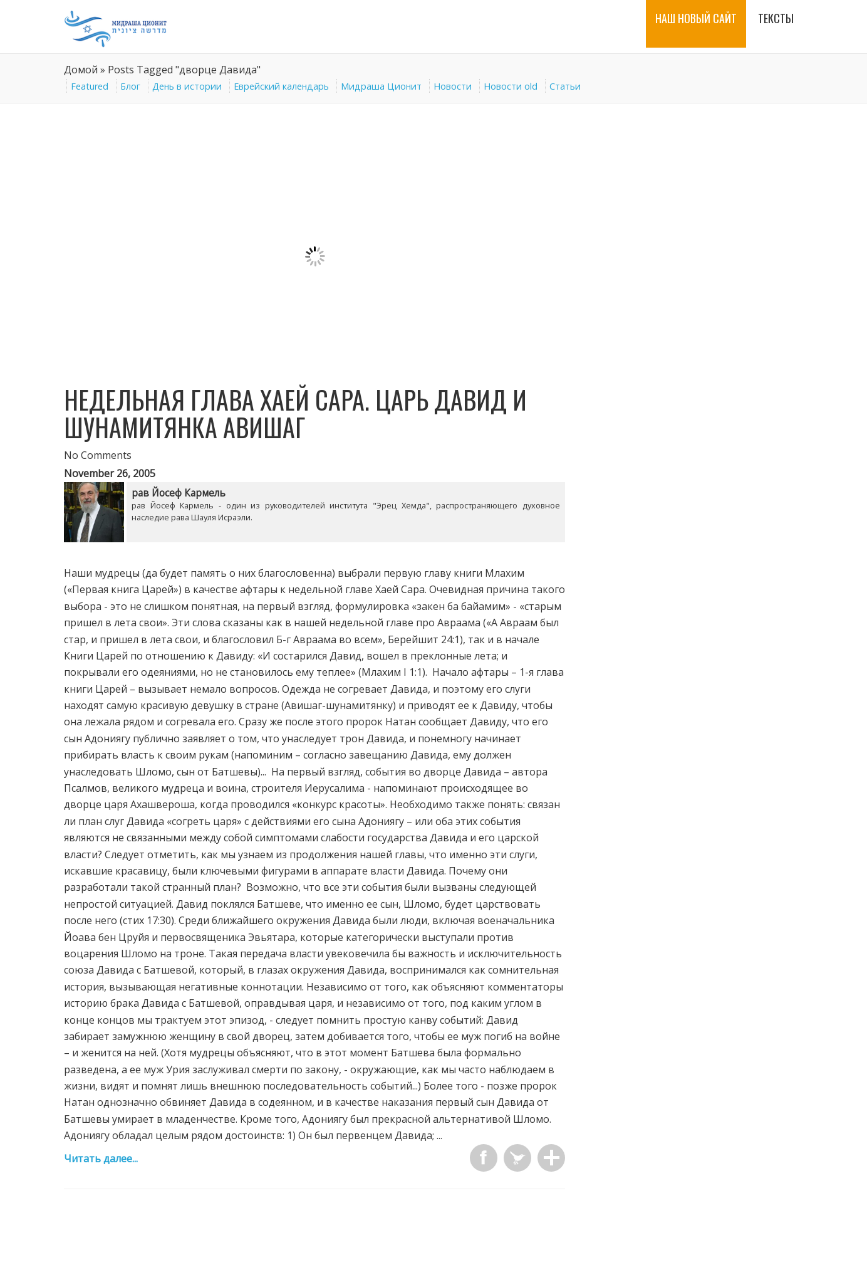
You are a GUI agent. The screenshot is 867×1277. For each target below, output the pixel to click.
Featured (89, 86)
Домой (81, 69)
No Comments (98, 455)
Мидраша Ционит (381, 86)
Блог (130, 86)
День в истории (187, 86)
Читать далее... (101, 1158)
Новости (452, 86)
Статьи (565, 86)
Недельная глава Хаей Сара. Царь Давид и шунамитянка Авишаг (295, 413)
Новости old (510, 86)
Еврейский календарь (281, 86)
